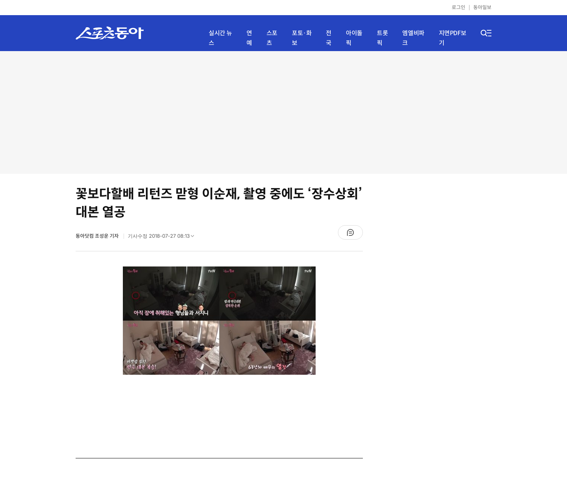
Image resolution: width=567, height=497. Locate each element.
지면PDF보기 (452, 38)
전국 (329, 38)
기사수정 (163, 237)
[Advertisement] (283, 112)
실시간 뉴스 (220, 38)
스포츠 (271, 38)
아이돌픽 (354, 38)
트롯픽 (382, 38)
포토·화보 (301, 38)
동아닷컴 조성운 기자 (98, 236)
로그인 (458, 7)
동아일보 (482, 7)
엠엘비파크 (413, 38)
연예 (249, 38)
